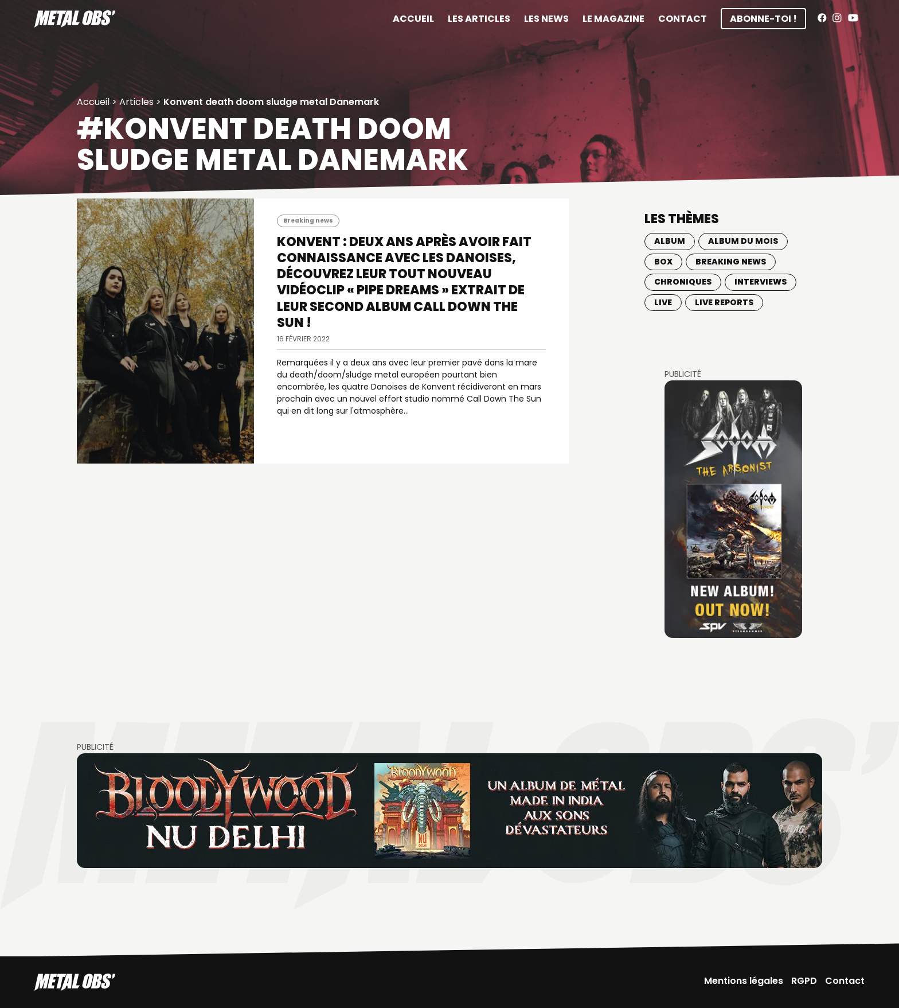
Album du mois (743, 241)
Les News (546, 18)
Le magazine (613, 18)
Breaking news (308, 220)
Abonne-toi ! (763, 18)
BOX (663, 261)
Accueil (413, 18)
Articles (136, 101)
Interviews (760, 281)
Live (663, 302)
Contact (682, 18)
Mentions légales (743, 980)
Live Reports (724, 302)
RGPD (804, 980)
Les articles (479, 18)
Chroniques (683, 281)
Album (669, 241)
